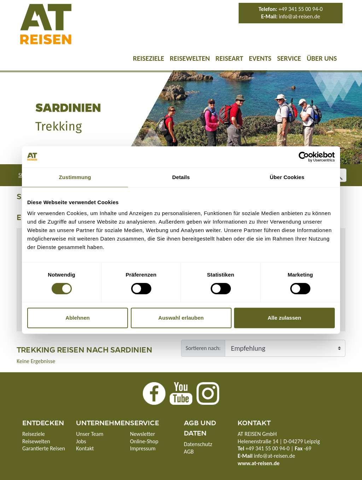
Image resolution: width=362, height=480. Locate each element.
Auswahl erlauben (181, 318)
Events (260, 58)
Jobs (81, 441)
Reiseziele (148, 58)
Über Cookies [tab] (287, 177)
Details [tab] (181, 177)
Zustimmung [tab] (75, 177)
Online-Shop (144, 441)
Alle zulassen (284, 318)
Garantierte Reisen (43, 448)
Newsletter (142, 434)
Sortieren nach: (203, 348)
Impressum (143, 448)
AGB (189, 451)
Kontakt (85, 448)
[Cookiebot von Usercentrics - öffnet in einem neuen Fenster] (304, 157)
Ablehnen (77, 318)
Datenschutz (198, 444)
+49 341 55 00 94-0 (301, 9)
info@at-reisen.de (299, 16)
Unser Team (89, 434)
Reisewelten (190, 58)
